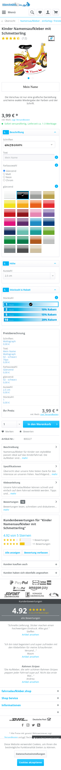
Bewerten (26, 431)
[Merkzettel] (40, 12)
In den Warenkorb (42, 424)
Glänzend (11, 170)
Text (5, 152)
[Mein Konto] (48, 12)
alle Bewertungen (30, 618)
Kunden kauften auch (15, 564)
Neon (9, 177)
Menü (9, 12)
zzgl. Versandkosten (21, 119)
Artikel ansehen (30, 634)
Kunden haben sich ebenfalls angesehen (25, 572)
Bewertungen (10, 501)
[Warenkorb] (56, 12)
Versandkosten (11, 737)
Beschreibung (11, 447)
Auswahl (7, 270)
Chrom (9, 180)
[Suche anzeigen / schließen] (32, 12)
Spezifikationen (12, 466)
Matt (8, 174)
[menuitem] (8, 12)
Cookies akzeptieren (30, 762)
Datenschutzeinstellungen (30, 753)
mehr (24, 458)
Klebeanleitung (11, 482)
